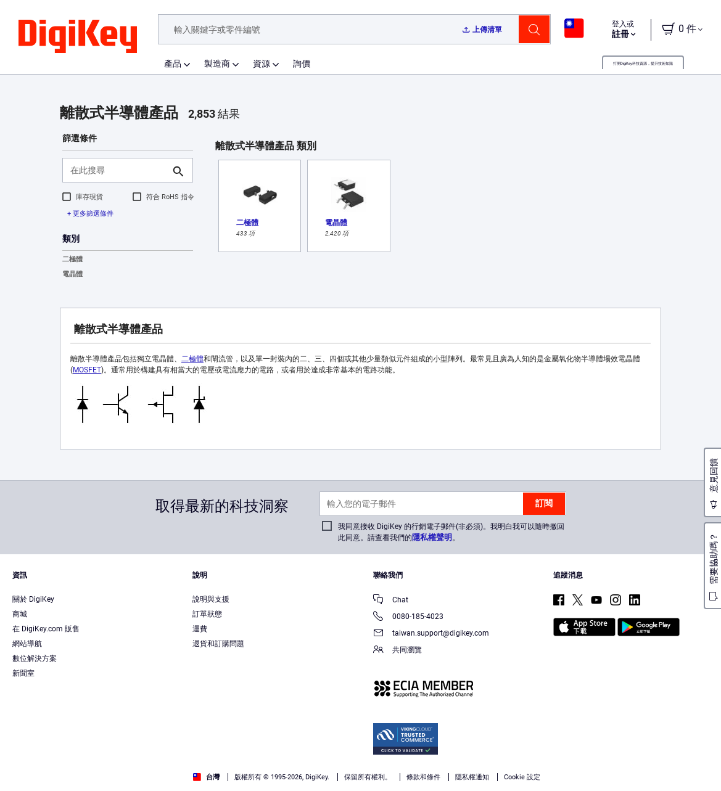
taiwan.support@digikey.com (431, 634)
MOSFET (87, 370)
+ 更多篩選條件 (90, 214)
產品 (172, 63)
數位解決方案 (34, 658)
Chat (390, 601)
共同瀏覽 (397, 651)
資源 (261, 63)
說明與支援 (210, 599)
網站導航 (27, 643)
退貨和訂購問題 (218, 643)
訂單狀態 (207, 614)
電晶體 (72, 274)
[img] (78, 37)
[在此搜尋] (117, 170)
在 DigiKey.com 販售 (46, 629)
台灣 (206, 777)
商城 (19, 614)
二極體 (72, 259)
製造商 (217, 63)
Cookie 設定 (522, 777)
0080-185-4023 (408, 617)
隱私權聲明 (432, 537)
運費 (199, 629)
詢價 (301, 63)
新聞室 (23, 673)
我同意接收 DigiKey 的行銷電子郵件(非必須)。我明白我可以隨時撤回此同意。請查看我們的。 (451, 532)
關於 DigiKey (33, 599)
